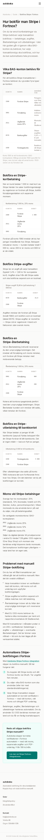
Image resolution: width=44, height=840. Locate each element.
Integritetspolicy (9, 801)
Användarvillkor (9, 805)
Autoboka (6, 14)
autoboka (8, 3)
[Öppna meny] (39, 3)
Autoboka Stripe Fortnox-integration (23, 661)
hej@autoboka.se (9, 817)
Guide (15, 14)
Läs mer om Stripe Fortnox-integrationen (20, 755)
